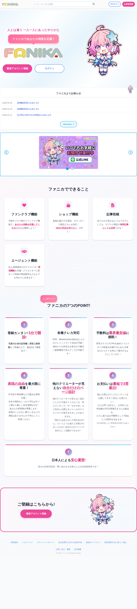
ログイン (49, 68)
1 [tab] (67, 169)
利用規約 (14, 567)
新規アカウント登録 (36, 538)
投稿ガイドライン (93, 567)
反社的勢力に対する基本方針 (70, 567)
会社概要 (77, 574)
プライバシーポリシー (45, 567)
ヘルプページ (27, 567)
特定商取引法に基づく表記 (115, 567)
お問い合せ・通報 (63, 574)
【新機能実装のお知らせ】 (28, 103)
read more (68, 124)
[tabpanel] (68, 153)
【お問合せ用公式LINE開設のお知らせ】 (35, 115)
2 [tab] (72, 169)
